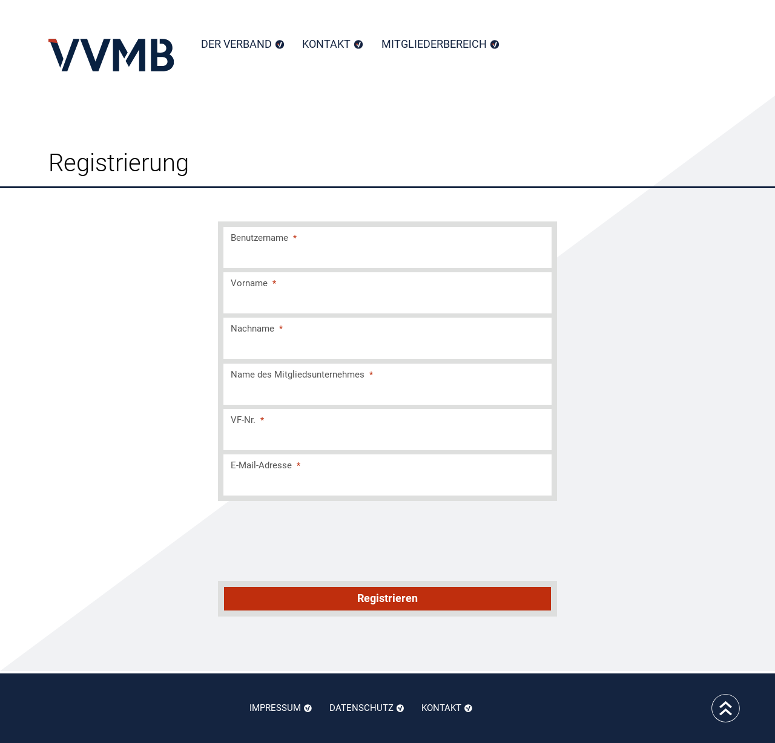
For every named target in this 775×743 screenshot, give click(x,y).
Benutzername (264, 237)
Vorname (253, 283)
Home (111, 55)
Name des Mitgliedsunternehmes (302, 374)
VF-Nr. (247, 420)
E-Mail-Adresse (265, 465)
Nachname (257, 328)
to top (726, 708)
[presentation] (389, 539)
